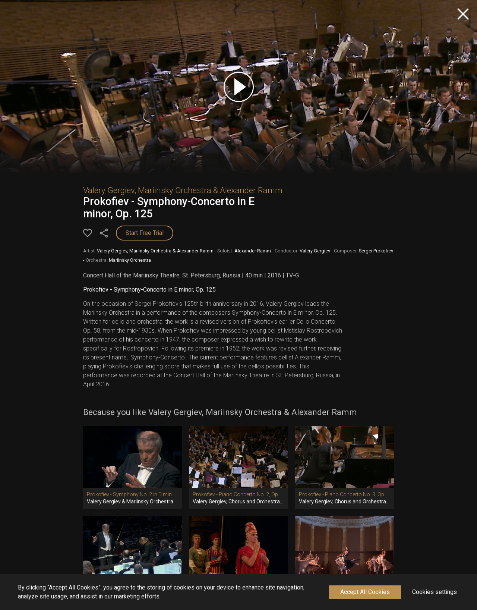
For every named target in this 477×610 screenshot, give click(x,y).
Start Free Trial (145, 232)
